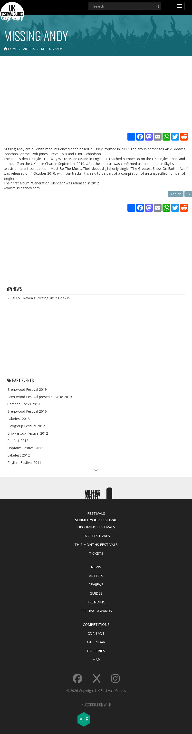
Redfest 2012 (17, 440)
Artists (96, 575)
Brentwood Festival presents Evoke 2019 (39, 396)
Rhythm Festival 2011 (24, 462)
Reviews (96, 584)
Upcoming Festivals (96, 526)
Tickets (96, 553)
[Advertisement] (96, 95)
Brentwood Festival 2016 (27, 411)
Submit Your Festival (96, 519)
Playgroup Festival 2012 (26, 426)
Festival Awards (96, 610)
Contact (96, 633)
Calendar (96, 641)
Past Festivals (96, 535)
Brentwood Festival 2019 (27, 389)
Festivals (96, 513)
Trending (96, 602)
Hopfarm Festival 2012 (25, 448)
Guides (96, 593)
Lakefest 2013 (18, 418)
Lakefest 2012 (18, 455)
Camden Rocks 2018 (23, 404)
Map (96, 659)
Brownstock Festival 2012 (27, 433)
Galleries (96, 650)
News (96, 566)
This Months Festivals (96, 544)
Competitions (96, 624)
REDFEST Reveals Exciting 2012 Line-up (38, 298)
